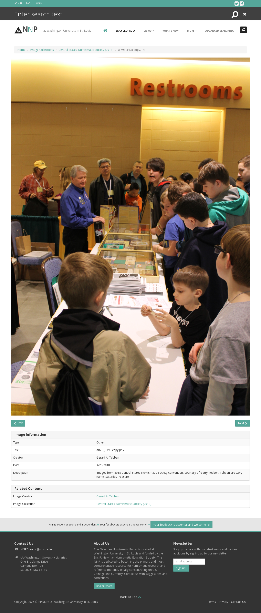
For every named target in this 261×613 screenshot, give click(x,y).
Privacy (223, 602)
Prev (18, 423)
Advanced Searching (219, 30)
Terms (211, 602)
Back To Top (130, 597)
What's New (171, 30)
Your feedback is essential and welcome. (181, 525)
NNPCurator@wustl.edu (36, 549)
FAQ (28, 3)
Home (21, 50)
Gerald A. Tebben (107, 496)
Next (242, 423)
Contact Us (238, 602)
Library (149, 30)
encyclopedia (125, 30)
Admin (18, 3)
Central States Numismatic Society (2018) (86, 50)
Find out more (104, 586)
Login (38, 3)
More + (192, 30)
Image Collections (42, 50)
